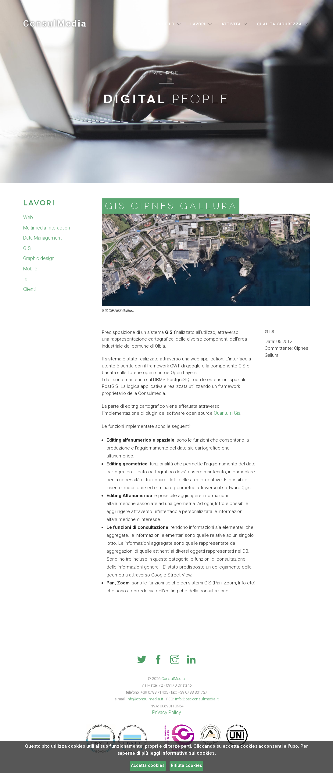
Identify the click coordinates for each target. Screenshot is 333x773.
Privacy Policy (166, 712)
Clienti (29, 289)
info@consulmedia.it (146, 698)
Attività (231, 24)
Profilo (165, 24)
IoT (26, 279)
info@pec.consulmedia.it (195, 698)
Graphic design (38, 258)
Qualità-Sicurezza (279, 24)
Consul (55, 23)
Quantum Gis (227, 413)
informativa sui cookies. (188, 753)
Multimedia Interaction (46, 228)
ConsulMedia (173, 678)
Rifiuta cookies (186, 765)
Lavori (198, 24)
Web (28, 217)
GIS (26, 248)
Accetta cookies (148, 765)
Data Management (42, 238)
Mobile (30, 269)
